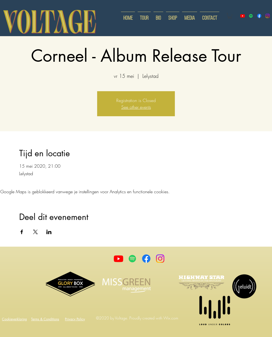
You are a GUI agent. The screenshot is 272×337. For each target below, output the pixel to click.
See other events (136, 107)
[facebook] (259, 16)
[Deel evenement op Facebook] (21, 232)
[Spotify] (251, 16)
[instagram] (267, 16)
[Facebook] (146, 258)
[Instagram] (160, 258)
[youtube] (242, 16)
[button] (229, 16)
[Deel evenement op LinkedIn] (49, 232)
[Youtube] (118, 258)
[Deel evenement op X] (35, 232)
